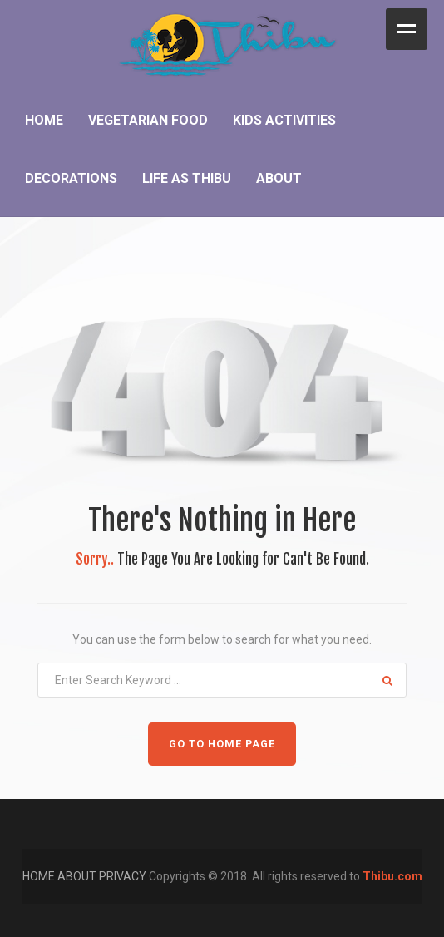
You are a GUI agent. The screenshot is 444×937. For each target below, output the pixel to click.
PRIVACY (124, 876)
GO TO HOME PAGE (222, 743)
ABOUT (78, 876)
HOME (39, 876)
